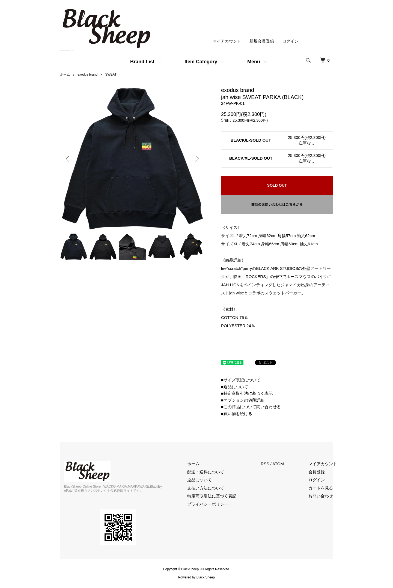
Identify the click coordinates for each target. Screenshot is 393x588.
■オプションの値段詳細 (242, 400)
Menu (253, 61)
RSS (265, 463)
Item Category (200, 61)
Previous (68, 159)
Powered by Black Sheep (196, 577)
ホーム (65, 74)
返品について (199, 479)
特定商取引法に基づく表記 (211, 496)
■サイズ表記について (240, 380)
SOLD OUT (277, 185)
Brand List (142, 61)
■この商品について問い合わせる (251, 406)
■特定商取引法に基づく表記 (247, 393)
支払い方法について (205, 488)
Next (196, 159)
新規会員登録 (261, 41)
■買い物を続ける (236, 413)
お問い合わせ (320, 496)
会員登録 (316, 472)
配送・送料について (205, 472)
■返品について (234, 386)
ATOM (278, 463)
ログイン (290, 41)
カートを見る (320, 488)
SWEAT (111, 74)
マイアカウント (227, 41)
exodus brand (87, 74)
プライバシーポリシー (207, 504)
